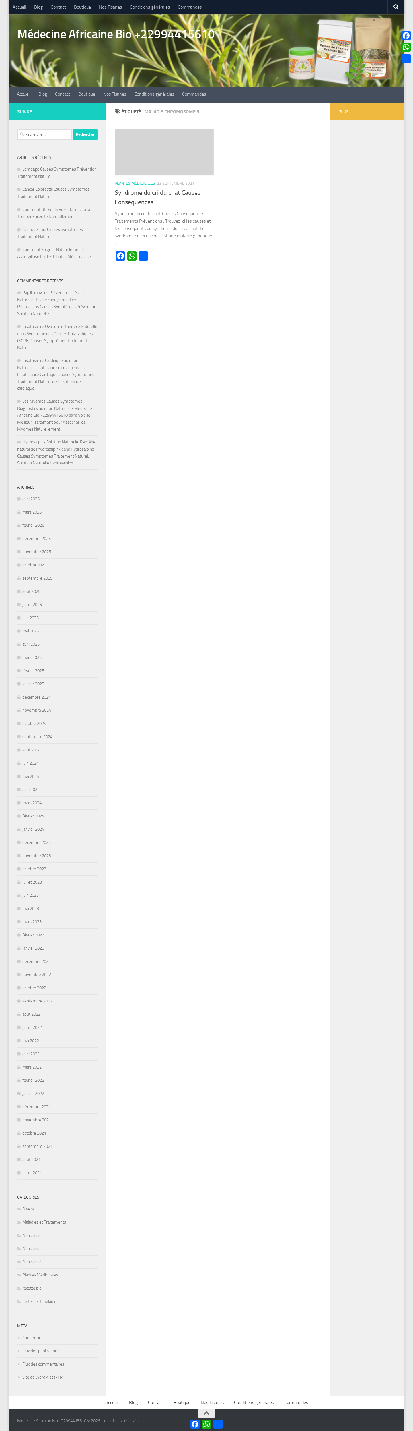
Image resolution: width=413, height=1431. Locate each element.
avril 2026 (31, 497)
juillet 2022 (32, 1025)
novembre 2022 (36, 972)
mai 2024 (30, 774)
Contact (58, 7)
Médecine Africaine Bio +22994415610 (116, 34)
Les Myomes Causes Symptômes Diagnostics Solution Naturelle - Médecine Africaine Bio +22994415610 (54, 406)
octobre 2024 (34, 721)
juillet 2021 (32, 1171)
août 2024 (31, 748)
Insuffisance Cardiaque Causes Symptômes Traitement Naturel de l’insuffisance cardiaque (55, 379)
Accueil (19, 7)
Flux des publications (40, 1349)
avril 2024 (31, 787)
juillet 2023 (32, 880)
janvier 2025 (33, 682)
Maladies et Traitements (44, 1220)
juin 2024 (30, 761)
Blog (38, 7)
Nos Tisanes (110, 7)
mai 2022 (30, 1039)
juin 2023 (30, 893)
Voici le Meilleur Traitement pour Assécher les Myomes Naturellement (53, 420)
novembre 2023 (36, 854)
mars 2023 (32, 920)
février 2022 (33, 1078)
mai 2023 (30, 906)
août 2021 (31, 1157)
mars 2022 (32, 1065)
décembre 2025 (36, 536)
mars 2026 (32, 510)
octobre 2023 (34, 867)
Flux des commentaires (43, 1362)
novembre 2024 (36, 708)
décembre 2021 (36, 1105)
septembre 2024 (37, 735)
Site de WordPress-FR (42, 1375)
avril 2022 (31, 1052)
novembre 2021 (36, 1118)
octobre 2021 (34, 1131)
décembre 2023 (36, 840)
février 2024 (33, 814)
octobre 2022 (34, 986)
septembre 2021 (37, 1144)
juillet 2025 (32, 602)
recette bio (32, 1286)
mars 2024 (32, 801)
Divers (28, 1207)
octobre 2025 (34, 563)
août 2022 (31, 1012)
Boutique (82, 7)
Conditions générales (150, 7)
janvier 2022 (33, 1091)
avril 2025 (31, 642)
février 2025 (33, 669)
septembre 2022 (37, 999)
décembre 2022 (36, 959)
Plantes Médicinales (135, 182)
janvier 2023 (33, 946)
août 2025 (31, 589)
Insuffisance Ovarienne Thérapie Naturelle (59, 324)
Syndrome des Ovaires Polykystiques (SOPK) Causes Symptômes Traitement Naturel (55, 338)
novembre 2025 (36, 550)
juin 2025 (30, 616)
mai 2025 (30, 629)
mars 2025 (32, 655)
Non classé (32, 1233)
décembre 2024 (36, 695)
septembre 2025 (37, 576)
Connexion (31, 1336)
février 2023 (33, 933)
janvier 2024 (33, 827)
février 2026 (33, 523)
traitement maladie (39, 1299)
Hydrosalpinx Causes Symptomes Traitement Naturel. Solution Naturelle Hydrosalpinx (55, 454)
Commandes (190, 7)
